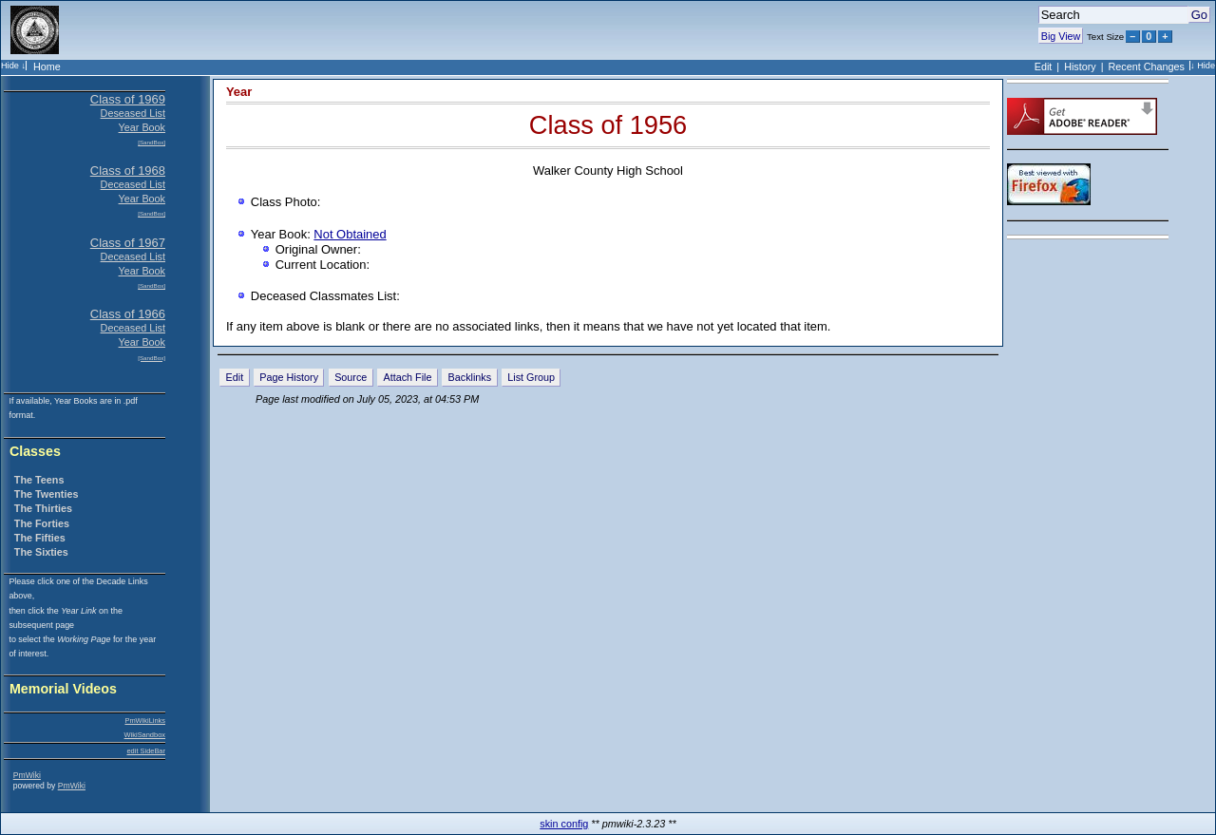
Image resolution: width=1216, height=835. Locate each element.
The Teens (39, 479)
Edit (1044, 66)
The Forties (41, 523)
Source (350, 377)
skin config (564, 823)
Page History (288, 377)
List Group (531, 377)
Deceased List (133, 184)
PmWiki (27, 775)
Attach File (407, 377)
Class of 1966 (127, 314)
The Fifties (40, 537)
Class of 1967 (127, 243)
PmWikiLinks (144, 720)
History (1080, 66)
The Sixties (41, 552)
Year (239, 92)
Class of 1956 (608, 125)
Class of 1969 (127, 99)
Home (47, 66)
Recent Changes (1147, 66)
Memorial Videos (63, 689)
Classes (35, 452)
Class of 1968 (127, 170)
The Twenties (46, 494)
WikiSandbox (144, 735)
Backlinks (470, 377)
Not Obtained (350, 234)
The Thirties (43, 508)
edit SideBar (145, 751)
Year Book (142, 127)
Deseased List (133, 113)
